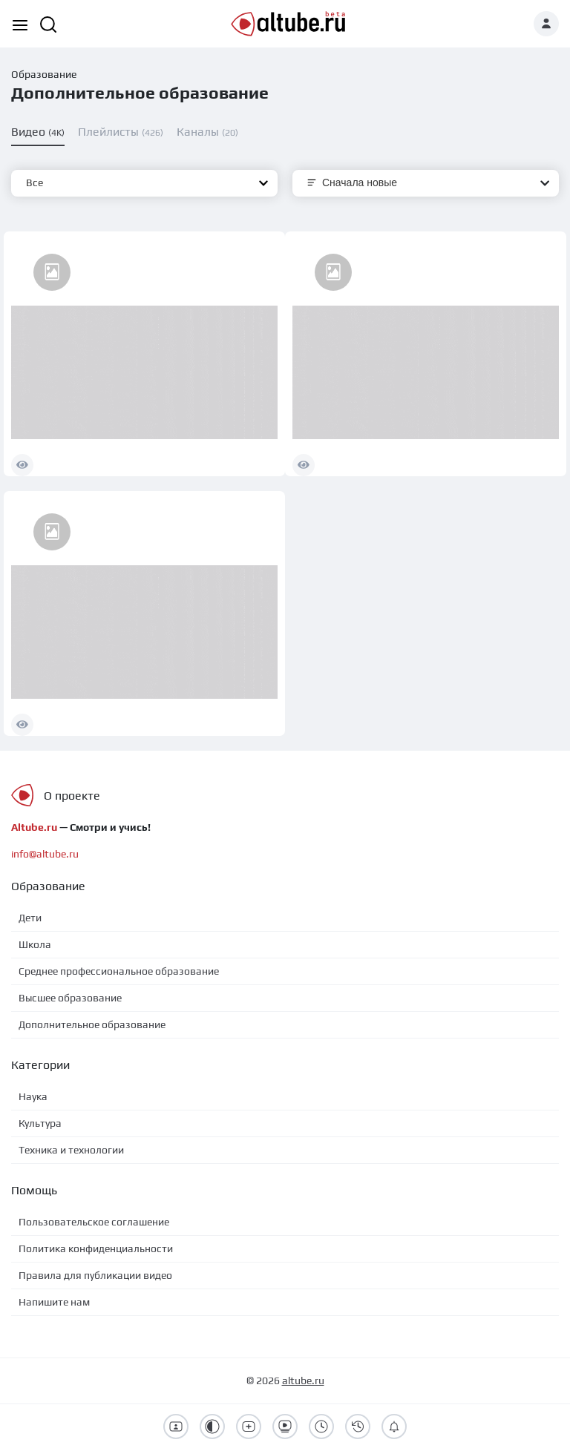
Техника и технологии (71, 1150)
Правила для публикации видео (95, 1275)
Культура (40, 1123)
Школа (35, 944)
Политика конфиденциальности (96, 1248)
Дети (30, 918)
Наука (33, 1096)
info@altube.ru (45, 854)
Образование (43, 74)
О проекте (72, 796)
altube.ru (303, 1380)
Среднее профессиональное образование (119, 971)
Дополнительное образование (92, 1024)
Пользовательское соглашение (94, 1222)
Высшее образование (70, 998)
